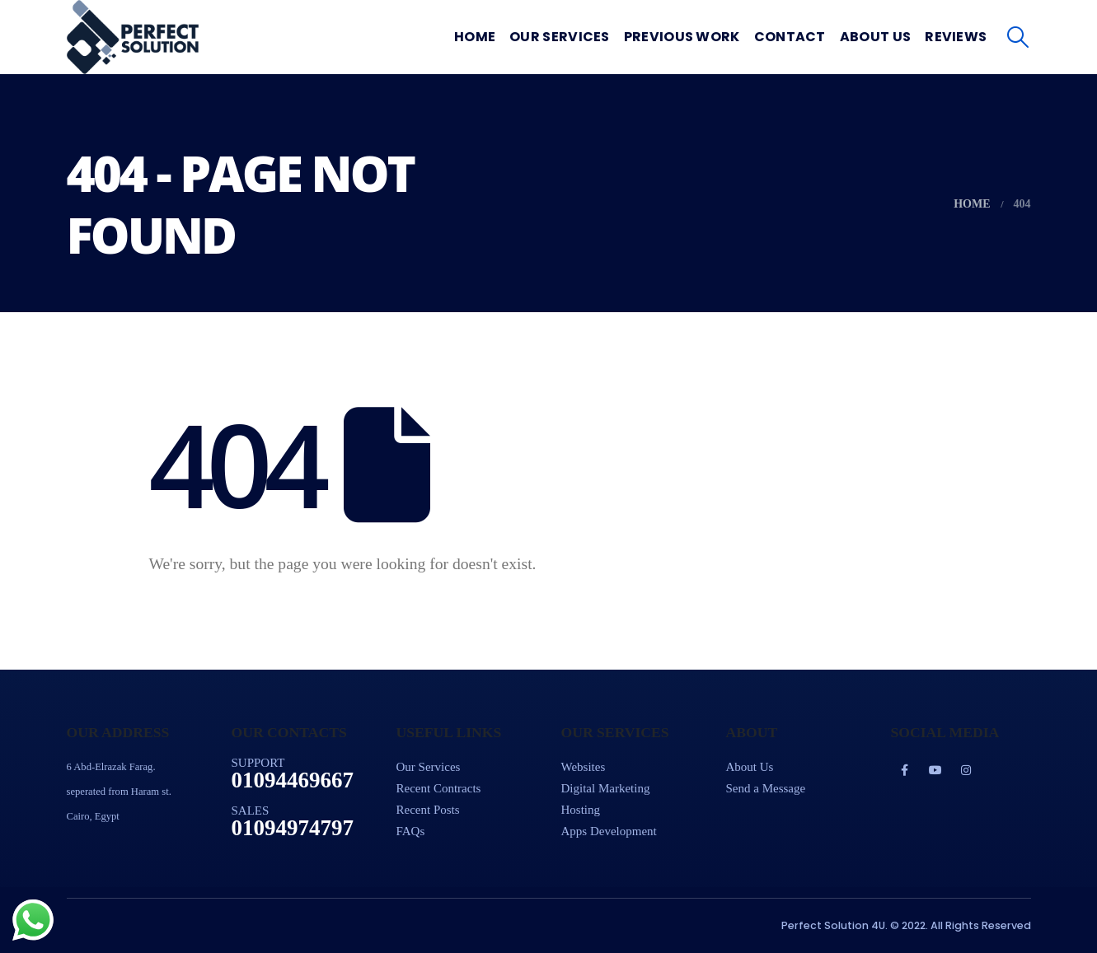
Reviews (956, 36)
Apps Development (609, 831)
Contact (790, 36)
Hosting (581, 809)
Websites (583, 766)
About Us (875, 36)
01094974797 (293, 827)
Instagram (966, 770)
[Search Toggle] (1017, 37)
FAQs (410, 831)
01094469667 (293, 780)
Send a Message (766, 788)
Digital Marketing (605, 788)
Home (474, 36)
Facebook (905, 770)
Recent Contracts (438, 788)
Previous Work (682, 36)
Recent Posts (428, 809)
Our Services (559, 36)
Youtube (935, 770)
